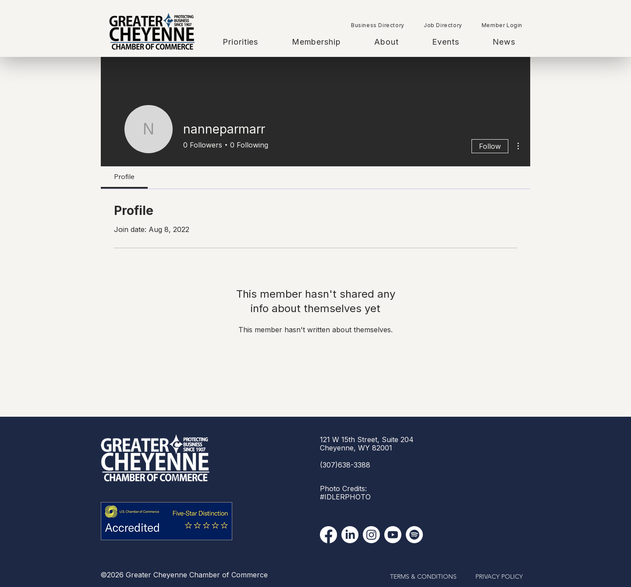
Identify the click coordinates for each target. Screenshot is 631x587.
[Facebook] (328, 534)
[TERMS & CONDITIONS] (423, 577)
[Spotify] (414, 534)
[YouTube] (392, 534)
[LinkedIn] (349, 534)
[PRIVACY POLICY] (499, 577)
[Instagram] (371, 534)
